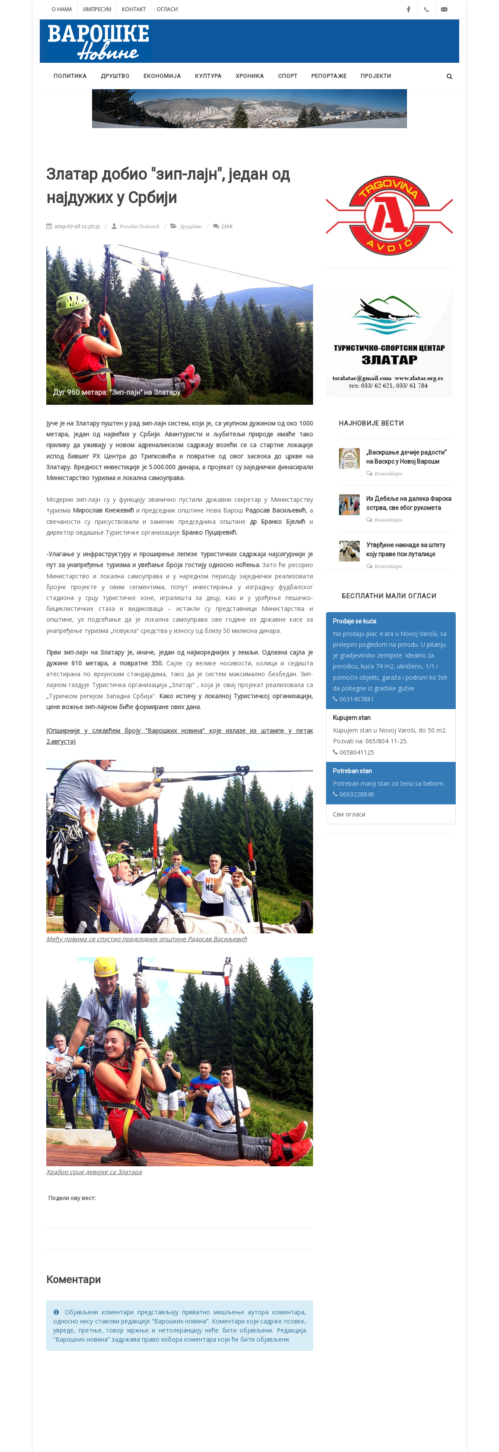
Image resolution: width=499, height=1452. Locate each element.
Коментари (388, 473)
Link (223, 226)
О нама (61, 9)
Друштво (190, 226)
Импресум (97, 9)
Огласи (167, 9)
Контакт (134, 9)
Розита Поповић (135, 226)
